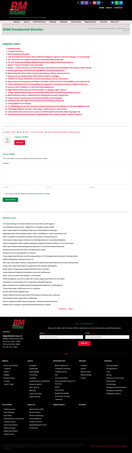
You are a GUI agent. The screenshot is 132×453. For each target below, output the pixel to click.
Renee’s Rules (9, 378)
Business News (112, 365)
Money (109, 375)
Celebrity (7, 369)
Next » (71, 309)
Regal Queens (90, 22)
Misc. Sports (34, 387)
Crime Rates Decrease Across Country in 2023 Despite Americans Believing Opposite (44, 112)
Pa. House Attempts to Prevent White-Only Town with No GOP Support (29, 224)
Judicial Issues (9, 422)
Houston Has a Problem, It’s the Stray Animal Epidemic (31, 87)
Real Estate (110, 381)
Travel (83, 378)
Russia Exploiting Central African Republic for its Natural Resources (36, 70)
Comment (6, 163)
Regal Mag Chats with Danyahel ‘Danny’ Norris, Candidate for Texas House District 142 (34, 234)
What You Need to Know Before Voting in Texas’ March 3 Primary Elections (30, 237)
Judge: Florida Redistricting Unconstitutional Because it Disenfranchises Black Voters (44, 93)
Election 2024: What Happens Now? (16, 292)
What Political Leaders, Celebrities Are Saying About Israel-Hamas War (38, 95)
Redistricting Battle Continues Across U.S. (18, 259)
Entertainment (39, 22)
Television (59, 399)
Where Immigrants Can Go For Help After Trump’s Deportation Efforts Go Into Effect (34, 279)
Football (32, 378)
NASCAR (32, 390)
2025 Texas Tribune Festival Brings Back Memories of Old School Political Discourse (33, 246)
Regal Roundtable (62, 393)
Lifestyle (52, 22)
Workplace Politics (113, 394)
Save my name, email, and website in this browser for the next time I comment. (27, 193)
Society (7, 381)
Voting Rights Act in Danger (19, 103)
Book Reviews (9, 412)
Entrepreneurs (111, 369)
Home (91, 28)
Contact (6, 332)
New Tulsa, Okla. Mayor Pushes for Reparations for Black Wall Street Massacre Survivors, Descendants (40, 263)
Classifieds (123, 446)
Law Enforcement (11, 425)
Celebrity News (61, 372)
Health (83, 369)
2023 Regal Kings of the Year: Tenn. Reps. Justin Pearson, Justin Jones (37, 109)
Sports (26, 22)
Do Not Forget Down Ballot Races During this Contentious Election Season (30, 301)
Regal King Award (11, 431)
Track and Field (35, 394)
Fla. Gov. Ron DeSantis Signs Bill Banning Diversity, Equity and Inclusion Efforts (41, 62)
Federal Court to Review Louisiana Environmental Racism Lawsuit (27, 305)
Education (8, 415)
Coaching (33, 375)
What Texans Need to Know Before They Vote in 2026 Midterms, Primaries (30, 230)
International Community (14, 419)
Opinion (16, 22)
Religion (7, 375)
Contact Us (111, 446)
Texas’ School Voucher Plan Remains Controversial (21, 276)
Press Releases (35, 419)
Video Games (34, 397)
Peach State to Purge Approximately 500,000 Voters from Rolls (26, 269)
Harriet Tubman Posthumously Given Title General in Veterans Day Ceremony (31, 295)
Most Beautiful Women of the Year (65, 382)
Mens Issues (86, 372)
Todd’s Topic (9, 384)
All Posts (19, 142)
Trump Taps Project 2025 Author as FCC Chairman (21, 288)
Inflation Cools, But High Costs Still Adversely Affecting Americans (36, 101)
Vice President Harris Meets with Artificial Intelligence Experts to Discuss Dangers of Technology (49, 57)
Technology (111, 384)
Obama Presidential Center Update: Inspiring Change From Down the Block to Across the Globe (38, 243)
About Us (115, 22)
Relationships (86, 375)
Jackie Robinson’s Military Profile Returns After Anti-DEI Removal (26, 272)
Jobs (108, 372)
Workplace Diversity (114, 390)
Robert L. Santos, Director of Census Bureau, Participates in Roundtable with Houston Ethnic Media (49, 68)
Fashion (84, 365)
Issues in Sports (35, 384)
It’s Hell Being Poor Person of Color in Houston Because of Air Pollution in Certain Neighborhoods (48, 106)
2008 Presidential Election (57, 132)
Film (56, 375)
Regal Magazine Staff (38, 425)
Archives (103, 22)
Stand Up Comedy (62, 396)
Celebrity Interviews (63, 369)
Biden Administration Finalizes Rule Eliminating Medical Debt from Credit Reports (32, 285)
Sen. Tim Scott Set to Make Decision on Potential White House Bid (35, 60)
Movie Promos (35, 412)
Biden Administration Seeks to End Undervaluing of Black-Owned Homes (38, 73)
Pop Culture (59, 390)
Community (76, 22)
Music (57, 387)
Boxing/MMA (34, 372)
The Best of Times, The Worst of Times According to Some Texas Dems (38, 79)
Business (63, 22)
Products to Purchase (115, 378)
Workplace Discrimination (116, 387)
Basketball (33, 369)
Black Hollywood (61, 365)
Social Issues (9, 434)
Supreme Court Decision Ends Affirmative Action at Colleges (33, 76)
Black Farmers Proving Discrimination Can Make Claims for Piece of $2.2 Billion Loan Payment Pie (49, 81)
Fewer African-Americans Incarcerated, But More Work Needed (35, 98)
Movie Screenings (36, 415)
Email (90, 333)
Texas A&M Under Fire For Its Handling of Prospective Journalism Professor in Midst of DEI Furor (48, 84)
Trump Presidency (15, 51)
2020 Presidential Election (19, 54)
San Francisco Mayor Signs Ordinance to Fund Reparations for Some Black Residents (34, 240)
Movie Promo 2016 (36, 409)
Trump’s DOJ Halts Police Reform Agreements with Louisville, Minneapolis (30, 266)
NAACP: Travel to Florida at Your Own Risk (25, 65)
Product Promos (35, 422)
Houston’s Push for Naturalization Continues (19, 253)
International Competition (39, 381)
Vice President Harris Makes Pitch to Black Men (20, 298)
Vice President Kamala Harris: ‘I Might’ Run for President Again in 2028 (28, 227)
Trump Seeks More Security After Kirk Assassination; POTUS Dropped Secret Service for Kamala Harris (40, 256)
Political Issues (110, 28)
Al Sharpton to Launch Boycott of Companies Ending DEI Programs (27, 282)
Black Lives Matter (11, 365)
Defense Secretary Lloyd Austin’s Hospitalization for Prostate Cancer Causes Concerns (45, 114)
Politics (6, 372)
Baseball (32, 365)
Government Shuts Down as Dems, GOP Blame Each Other (24, 250)
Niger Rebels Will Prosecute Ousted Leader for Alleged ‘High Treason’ (37, 90)
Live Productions (61, 378)
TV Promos (33, 428)
